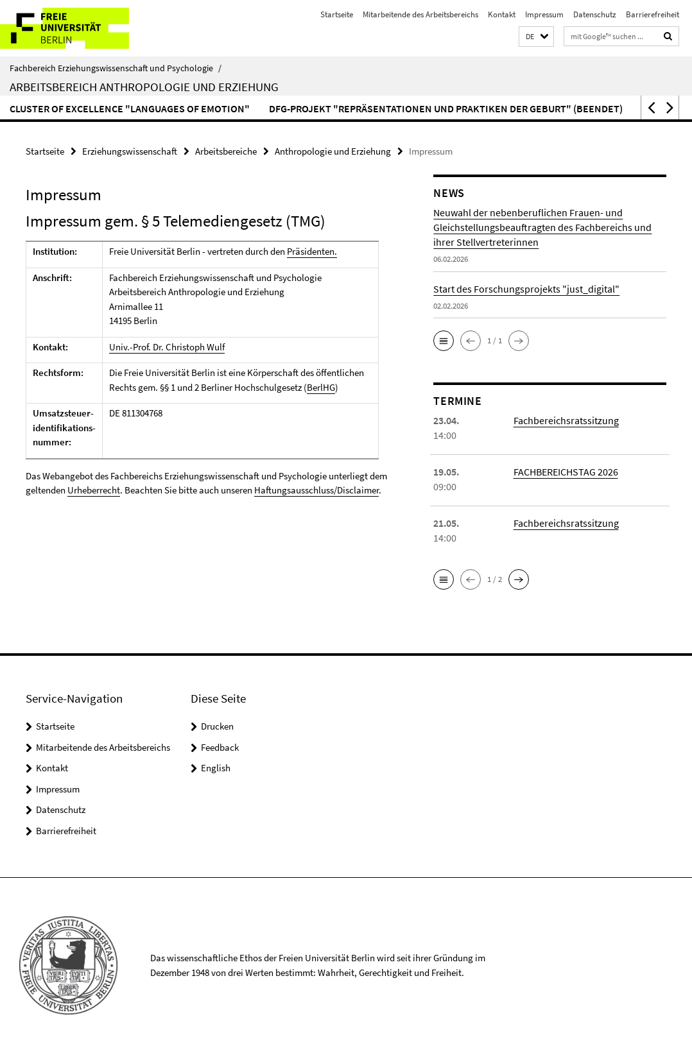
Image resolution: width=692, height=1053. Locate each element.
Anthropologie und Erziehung (333, 151)
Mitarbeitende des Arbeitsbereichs (420, 14)
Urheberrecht (93, 490)
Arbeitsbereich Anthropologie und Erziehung (144, 86)
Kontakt (501, 14)
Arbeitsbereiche (226, 151)
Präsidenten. (312, 251)
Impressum (544, 14)
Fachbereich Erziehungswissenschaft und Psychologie (115, 68)
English (215, 768)
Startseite (336, 14)
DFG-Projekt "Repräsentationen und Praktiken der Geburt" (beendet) (446, 108)
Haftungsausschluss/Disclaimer (316, 490)
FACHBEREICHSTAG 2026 (566, 471)
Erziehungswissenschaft (129, 151)
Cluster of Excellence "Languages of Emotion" (130, 108)
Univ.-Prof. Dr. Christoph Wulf (167, 347)
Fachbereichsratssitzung (566, 420)
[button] (536, 36)
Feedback (220, 747)
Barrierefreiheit (652, 14)
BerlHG (321, 387)
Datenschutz (594, 14)
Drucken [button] (217, 726)
